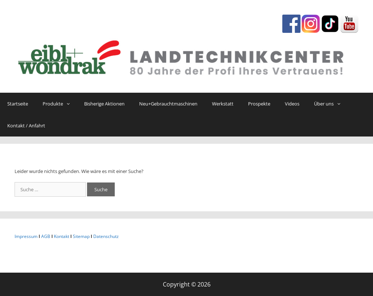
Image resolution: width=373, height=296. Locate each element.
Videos (292, 103)
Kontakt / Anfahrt (26, 125)
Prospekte (259, 103)
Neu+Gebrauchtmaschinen (168, 103)
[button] (70, 104)
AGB (45, 236)
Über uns (331, 104)
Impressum (26, 236)
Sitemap (81, 236)
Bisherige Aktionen (104, 103)
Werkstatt (222, 103)
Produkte (60, 104)
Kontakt (61, 236)
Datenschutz (106, 236)
